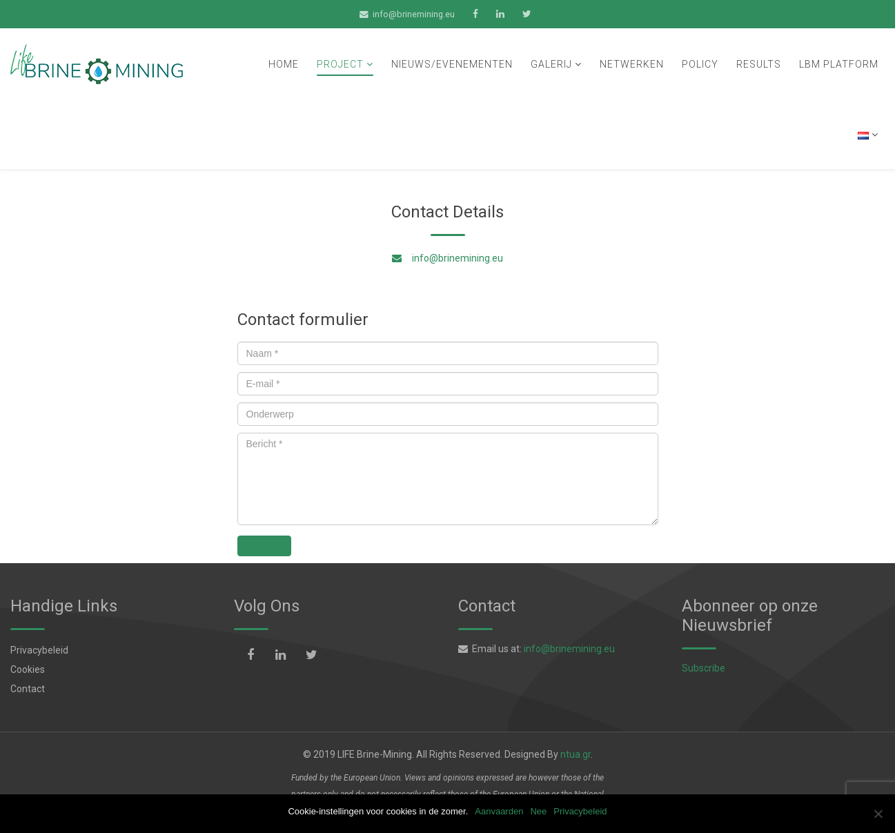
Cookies (27, 669)
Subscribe (703, 668)
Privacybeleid (39, 650)
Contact (27, 688)
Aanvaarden (499, 811)
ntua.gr (575, 754)
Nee (538, 811)
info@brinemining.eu (414, 14)
